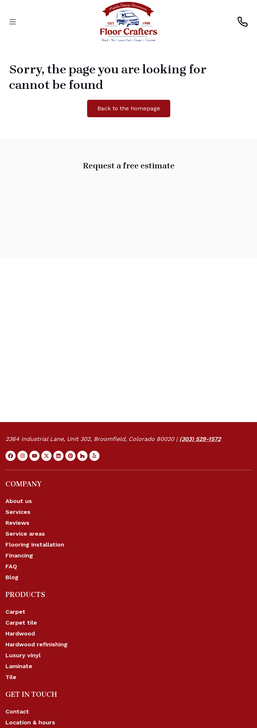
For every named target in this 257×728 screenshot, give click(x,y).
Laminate (18, 666)
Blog (12, 577)
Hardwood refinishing (36, 644)
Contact (17, 711)
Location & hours (30, 722)
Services (17, 511)
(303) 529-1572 (200, 438)
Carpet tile (21, 622)
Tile (10, 677)
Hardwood (20, 633)
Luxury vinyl (23, 655)
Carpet (15, 611)
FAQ (11, 566)
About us (18, 501)
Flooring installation (34, 544)
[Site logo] (128, 21)
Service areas (25, 533)
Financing (19, 555)
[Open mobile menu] (12, 22)
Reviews (17, 522)
